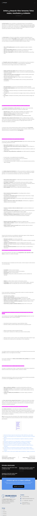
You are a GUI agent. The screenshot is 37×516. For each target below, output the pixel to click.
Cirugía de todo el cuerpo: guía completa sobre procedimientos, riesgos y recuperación (19, 444)
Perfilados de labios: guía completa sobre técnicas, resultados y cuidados (17, 435)
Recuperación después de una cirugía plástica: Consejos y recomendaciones (17, 434)
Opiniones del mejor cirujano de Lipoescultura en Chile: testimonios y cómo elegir (18, 428)
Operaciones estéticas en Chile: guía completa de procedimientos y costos (17, 436)
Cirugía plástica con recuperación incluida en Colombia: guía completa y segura (18, 440)
